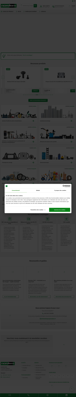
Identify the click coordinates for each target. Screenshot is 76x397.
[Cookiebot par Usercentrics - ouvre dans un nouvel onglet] (63, 186)
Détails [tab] (38, 190)
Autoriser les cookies (59, 209)
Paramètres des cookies (38, 209)
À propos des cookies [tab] (60, 190)
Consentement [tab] (16, 190)
